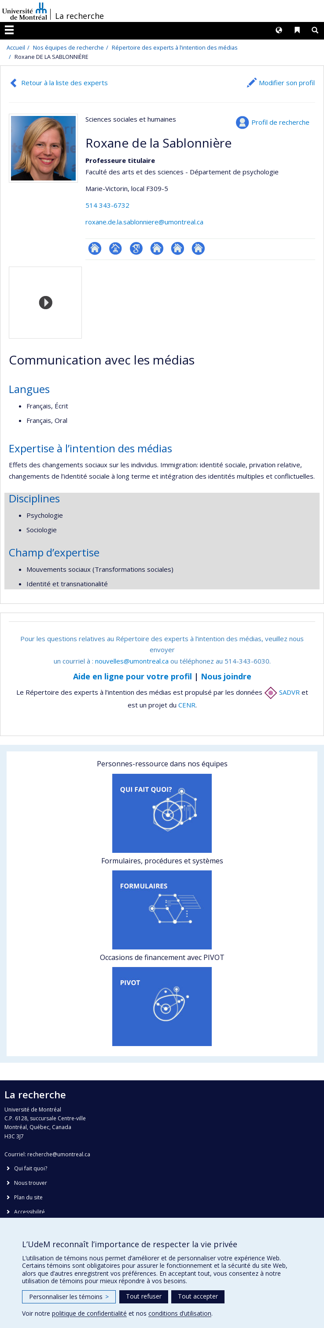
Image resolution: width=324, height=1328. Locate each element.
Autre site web (157, 248)
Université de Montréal (24, 11)
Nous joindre (226, 676)
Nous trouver (30, 1183)
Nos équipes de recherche (68, 47)
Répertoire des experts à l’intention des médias (175, 47)
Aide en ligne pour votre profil (132, 676)
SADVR (282, 692)
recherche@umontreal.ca (58, 1154)
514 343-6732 (107, 205)
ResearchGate (95, 248)
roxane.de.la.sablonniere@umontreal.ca (144, 221)
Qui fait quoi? (30, 1168)
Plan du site (28, 1197)
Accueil (16, 47)
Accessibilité (29, 1212)
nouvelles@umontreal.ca (132, 661)
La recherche (79, 16)
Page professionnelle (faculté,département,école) (115, 248)
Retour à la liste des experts (64, 82)
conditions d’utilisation (179, 1313)
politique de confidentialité (89, 1313)
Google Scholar (136, 248)
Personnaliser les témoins (69, 1296)
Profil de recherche (280, 122)
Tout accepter (198, 1296)
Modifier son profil (287, 82)
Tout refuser (144, 1296)
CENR (186, 704)
